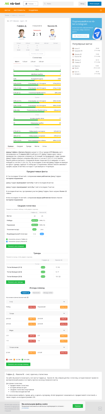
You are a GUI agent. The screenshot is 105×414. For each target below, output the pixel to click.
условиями (25, 408)
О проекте (8, 411)
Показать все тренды (15, 282)
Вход (82, 4)
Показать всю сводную (16, 246)
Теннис (7, 15)
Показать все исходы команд (18, 364)
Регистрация (94, 4)
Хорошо (78, 406)
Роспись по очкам (37, 53)
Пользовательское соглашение (14, 409)
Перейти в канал (80, 36)
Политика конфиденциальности (15, 407)
